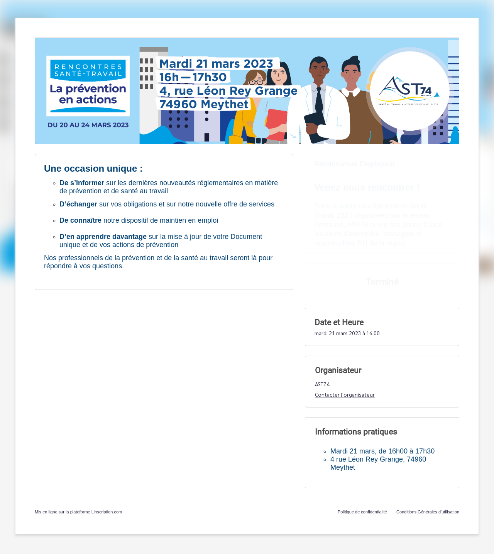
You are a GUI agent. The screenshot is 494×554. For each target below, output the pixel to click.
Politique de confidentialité (362, 512)
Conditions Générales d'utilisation (427, 512)
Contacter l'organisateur (345, 394)
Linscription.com (106, 512)
